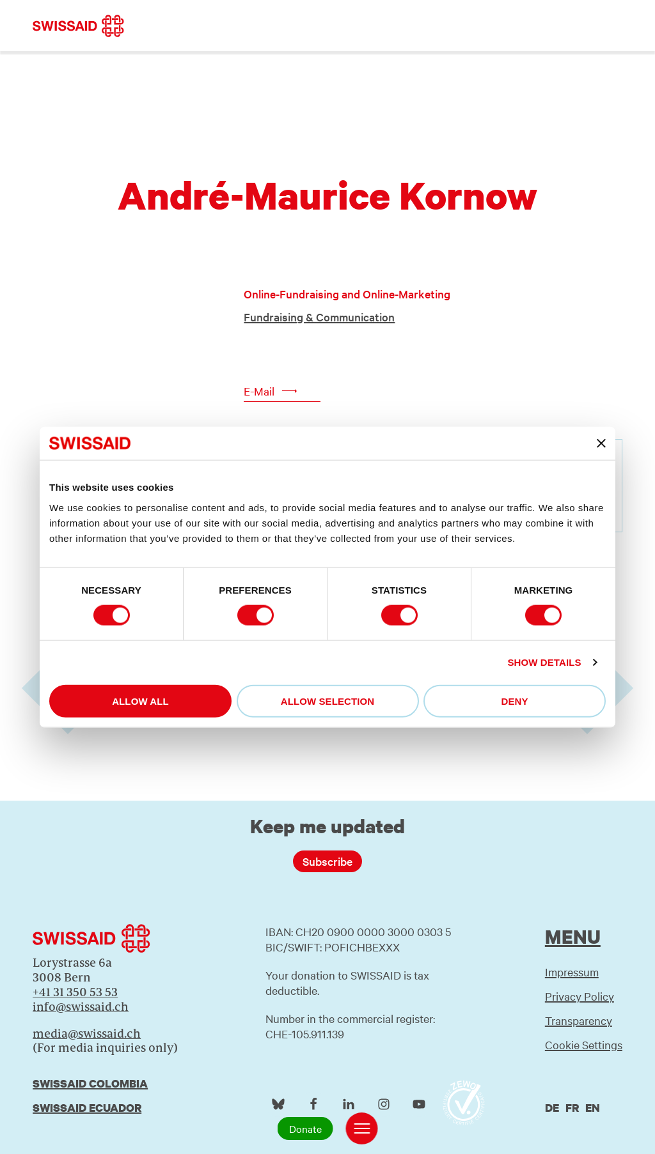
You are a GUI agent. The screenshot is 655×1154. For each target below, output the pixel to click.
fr (572, 1107)
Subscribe (327, 861)
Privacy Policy (579, 996)
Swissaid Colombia (90, 1083)
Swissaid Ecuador (87, 1107)
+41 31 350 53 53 (75, 992)
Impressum (572, 971)
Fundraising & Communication (319, 316)
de (552, 1107)
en (592, 1107)
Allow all (140, 700)
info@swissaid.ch (81, 1006)
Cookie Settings (583, 1044)
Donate (305, 1128)
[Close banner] (601, 443)
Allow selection (328, 700)
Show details (544, 662)
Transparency (578, 1020)
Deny (514, 700)
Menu (573, 937)
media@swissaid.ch (87, 1033)
